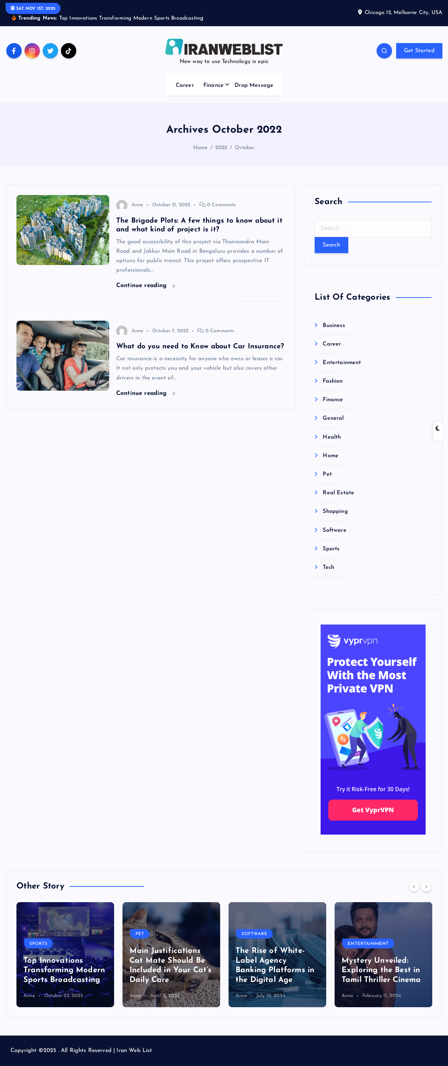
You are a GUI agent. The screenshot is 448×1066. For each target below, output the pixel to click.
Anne (130, 205)
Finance (213, 85)
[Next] (426, 886)
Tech (328, 567)
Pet (327, 474)
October (245, 148)
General (333, 418)
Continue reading (145, 285)
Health (332, 437)
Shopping (335, 511)
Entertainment (342, 362)
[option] (65, 954)
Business (334, 325)
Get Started (419, 51)
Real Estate (338, 493)
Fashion (333, 381)
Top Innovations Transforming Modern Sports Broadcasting (64, 970)
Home (200, 148)
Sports (331, 549)
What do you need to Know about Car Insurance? (200, 346)
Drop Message (253, 85)
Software (334, 530)
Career (185, 85)
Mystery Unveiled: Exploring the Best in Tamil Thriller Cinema (381, 970)
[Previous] (414, 886)
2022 (221, 148)
